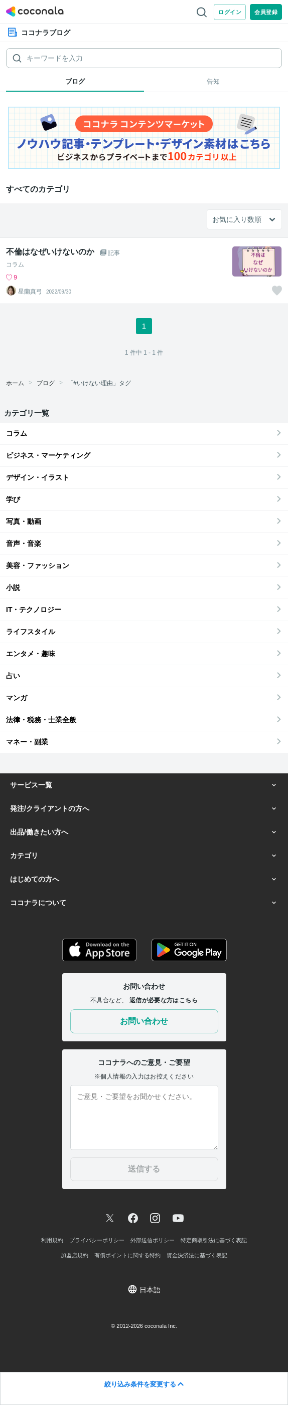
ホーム (15, 383)
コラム (15, 264)
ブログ (46, 383)
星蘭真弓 (30, 292)
